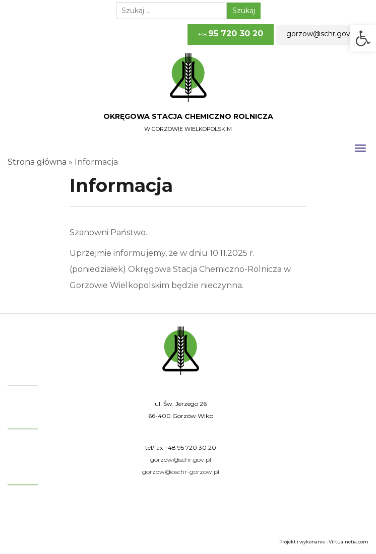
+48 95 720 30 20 (190, 447)
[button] (363, 38)
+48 (230, 33)
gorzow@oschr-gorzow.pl (180, 471)
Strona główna (37, 162)
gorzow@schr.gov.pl (322, 33)
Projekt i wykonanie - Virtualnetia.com (323, 541)
